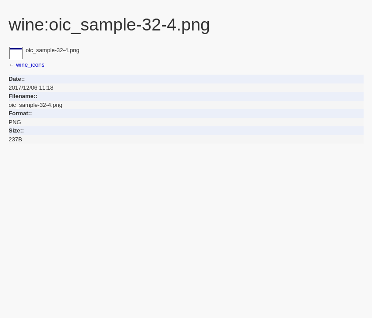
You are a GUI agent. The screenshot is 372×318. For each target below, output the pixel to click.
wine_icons (30, 64)
